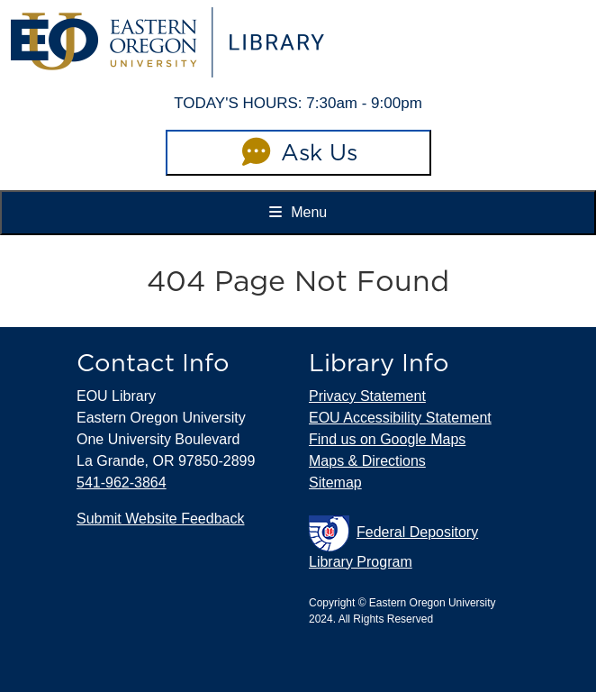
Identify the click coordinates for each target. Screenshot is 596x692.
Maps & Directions (367, 461)
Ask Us (298, 152)
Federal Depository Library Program (393, 542)
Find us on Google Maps (387, 439)
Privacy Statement (367, 396)
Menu (298, 212)
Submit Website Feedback (160, 518)
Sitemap (335, 482)
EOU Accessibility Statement (400, 417)
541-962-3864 (122, 482)
